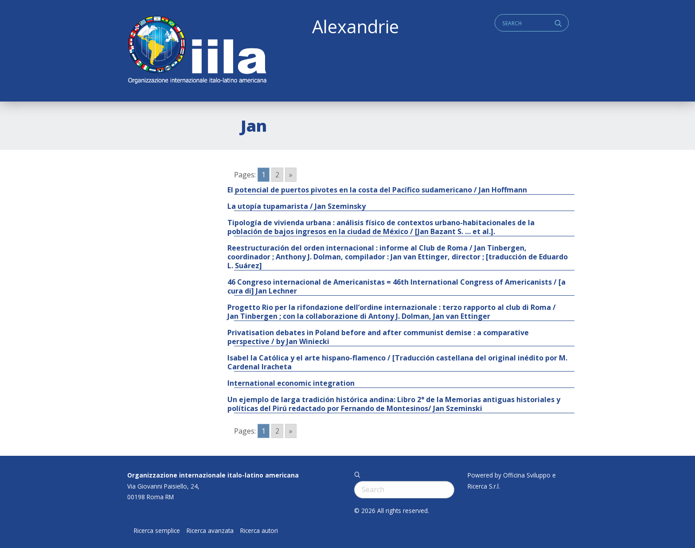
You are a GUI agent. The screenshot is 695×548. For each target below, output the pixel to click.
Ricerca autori (259, 531)
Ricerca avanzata (210, 531)
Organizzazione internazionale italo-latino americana (213, 475)
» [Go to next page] (291, 175)
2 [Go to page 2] (277, 175)
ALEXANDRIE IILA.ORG (196, 50)
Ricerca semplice (157, 531)
